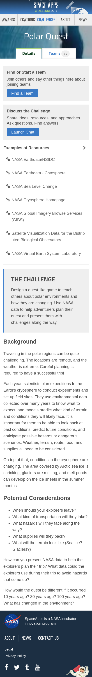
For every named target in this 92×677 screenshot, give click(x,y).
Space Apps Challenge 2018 (46, 7)
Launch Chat (22, 132)
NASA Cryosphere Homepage (35, 200)
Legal (9, 649)
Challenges (46, 20)
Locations (27, 20)
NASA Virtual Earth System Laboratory (43, 253)
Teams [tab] (59, 53)
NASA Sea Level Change (31, 186)
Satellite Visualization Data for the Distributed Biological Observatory (45, 236)
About (65, 20)
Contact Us (48, 638)
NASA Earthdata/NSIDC (30, 159)
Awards (8, 20)
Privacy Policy (15, 656)
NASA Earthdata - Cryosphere (36, 173)
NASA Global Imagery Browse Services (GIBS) (44, 216)
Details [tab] (28, 53)
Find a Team (22, 93)
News (83, 20)
